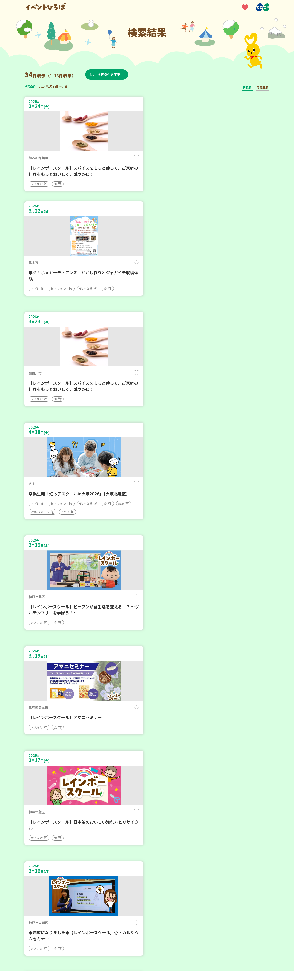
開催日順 (262, 87)
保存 (92, 157)
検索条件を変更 (108, 74)
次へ (157, 848)
